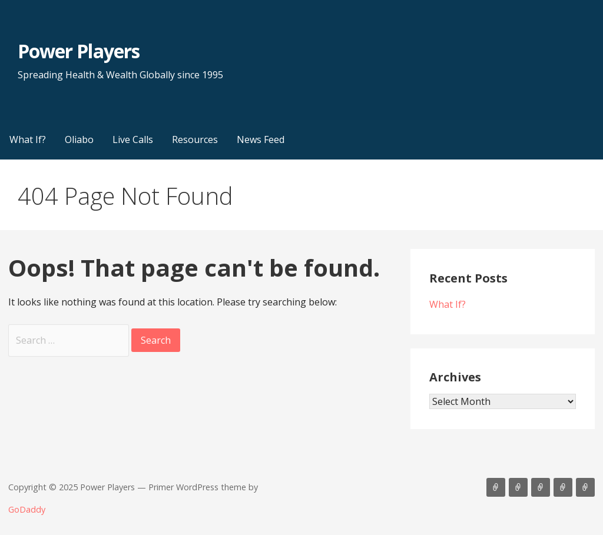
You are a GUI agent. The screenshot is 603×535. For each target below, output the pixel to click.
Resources (195, 139)
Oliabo (79, 139)
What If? (27, 139)
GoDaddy (26, 509)
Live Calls (132, 139)
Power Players (79, 51)
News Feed (260, 139)
